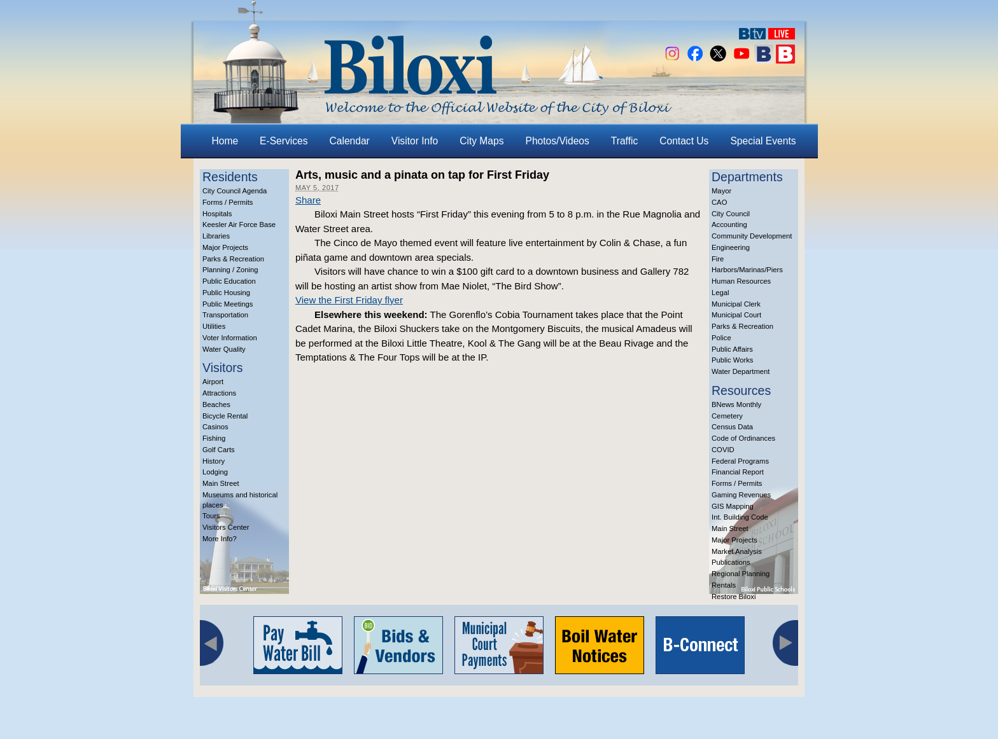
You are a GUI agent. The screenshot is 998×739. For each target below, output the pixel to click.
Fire (718, 259)
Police (721, 338)
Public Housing (226, 292)
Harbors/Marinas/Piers (747, 269)
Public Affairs (732, 349)
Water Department (741, 371)
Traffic (624, 140)
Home (225, 140)
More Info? (219, 538)
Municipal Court (736, 315)
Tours (211, 516)
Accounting (729, 224)
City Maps (481, 140)
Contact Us (683, 140)
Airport (212, 381)
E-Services (283, 140)
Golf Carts (218, 449)
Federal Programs (740, 461)
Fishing (213, 438)
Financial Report (738, 472)
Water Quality (224, 349)
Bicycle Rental (225, 416)
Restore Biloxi (734, 596)
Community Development (752, 236)
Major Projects (225, 247)
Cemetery (727, 416)
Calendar (350, 140)
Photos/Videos (557, 140)
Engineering (731, 247)
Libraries (216, 236)
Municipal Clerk (736, 304)
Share (308, 200)
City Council (731, 214)
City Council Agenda (234, 191)
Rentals (724, 585)
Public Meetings (227, 304)
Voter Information (229, 338)
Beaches (216, 404)
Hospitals (217, 214)
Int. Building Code (740, 517)
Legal (720, 292)
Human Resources (741, 281)
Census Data (732, 427)
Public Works (732, 360)
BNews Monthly (736, 404)
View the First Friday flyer (349, 299)
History (213, 461)
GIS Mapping (733, 506)
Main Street (220, 483)
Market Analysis (737, 551)
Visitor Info (414, 140)
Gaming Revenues (741, 495)
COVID (723, 449)
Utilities (213, 326)
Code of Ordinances (743, 438)
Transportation (225, 315)
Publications (731, 562)
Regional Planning (741, 573)
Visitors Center (226, 527)
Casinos (215, 427)
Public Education (229, 281)
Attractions (219, 393)
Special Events (763, 140)
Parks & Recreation (233, 259)
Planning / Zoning (230, 269)
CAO (719, 202)
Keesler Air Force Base (239, 224)
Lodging (215, 472)
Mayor (721, 191)
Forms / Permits (227, 202)
